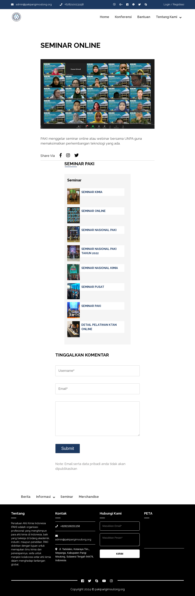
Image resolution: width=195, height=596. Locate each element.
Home (104, 17)
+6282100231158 (72, 4)
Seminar (66, 497)
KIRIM (119, 553)
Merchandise (89, 497)
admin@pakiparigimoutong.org (31, 4)
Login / (168, 4)
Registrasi (178, 4)
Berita (26, 497)
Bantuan (143, 17)
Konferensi (123, 17)
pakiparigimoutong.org (110, 589)
